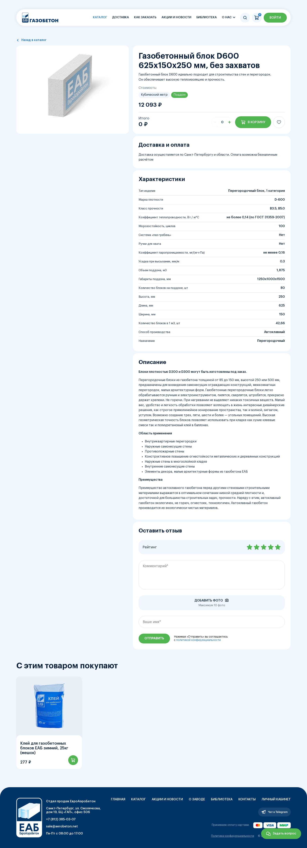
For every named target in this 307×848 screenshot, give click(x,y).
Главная (118, 799)
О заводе (197, 799)
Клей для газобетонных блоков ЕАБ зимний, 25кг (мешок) (44, 748)
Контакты (247, 799)
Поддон (179, 94)
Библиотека (206, 17)
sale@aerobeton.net (62, 826)
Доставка (120, 17)
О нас (227, 17)
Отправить (154, 638)
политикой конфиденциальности (198, 640)
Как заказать (145, 17)
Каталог (100, 17)
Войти (275, 17)
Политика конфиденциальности (232, 836)
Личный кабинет (276, 799)
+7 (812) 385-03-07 (61, 819)
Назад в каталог (33, 40)
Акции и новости (176, 17)
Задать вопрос (284, 833)
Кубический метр (154, 94)
